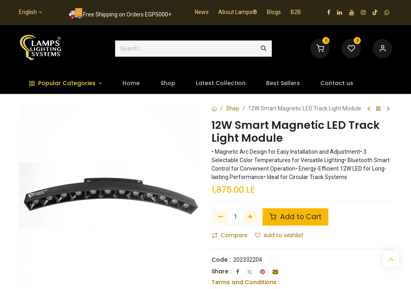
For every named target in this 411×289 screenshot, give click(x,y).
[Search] (264, 49)
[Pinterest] (262, 272)
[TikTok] (375, 12)
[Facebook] (237, 272)
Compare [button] (230, 235)
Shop (232, 108)
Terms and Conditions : (245, 282)
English (28, 12)
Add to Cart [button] (295, 217)
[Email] (275, 272)
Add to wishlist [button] (279, 235)
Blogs (274, 12)
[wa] (387, 12)
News (202, 12)
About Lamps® (237, 12)
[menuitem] (65, 83)
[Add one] (250, 216)
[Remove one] (220, 216)
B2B (296, 12)
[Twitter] (249, 272)
